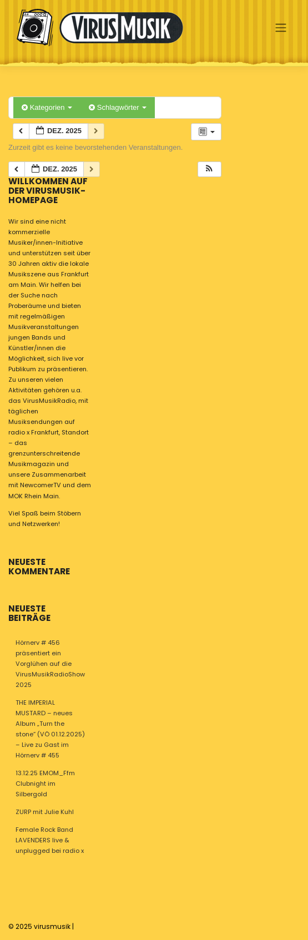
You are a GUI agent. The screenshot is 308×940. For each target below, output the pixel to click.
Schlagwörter (118, 107)
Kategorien (47, 107)
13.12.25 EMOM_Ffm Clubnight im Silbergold (45, 784)
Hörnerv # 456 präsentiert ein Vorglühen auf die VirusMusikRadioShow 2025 (50, 663)
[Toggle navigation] (280, 27)
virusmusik (52, 926)
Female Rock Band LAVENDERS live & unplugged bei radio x (50, 840)
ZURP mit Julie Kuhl (45, 811)
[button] (209, 169)
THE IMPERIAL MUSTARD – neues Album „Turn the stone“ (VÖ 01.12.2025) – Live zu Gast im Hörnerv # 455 (50, 729)
